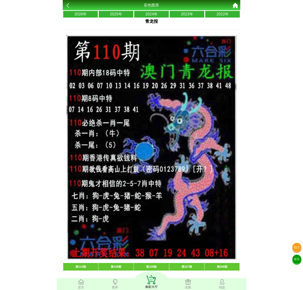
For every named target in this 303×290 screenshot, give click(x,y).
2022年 (222, 14)
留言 (297, 259)
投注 (297, 247)
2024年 (151, 14)
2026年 (80, 14)
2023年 (187, 14)
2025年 (116, 14)
